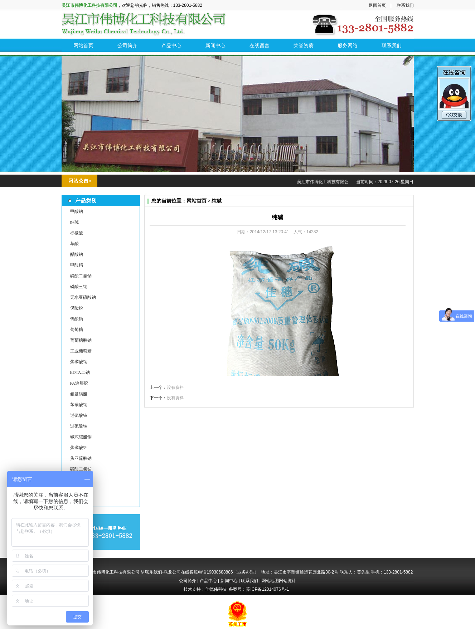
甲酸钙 (76, 265)
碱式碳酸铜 (81, 436)
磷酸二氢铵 (81, 469)
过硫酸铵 (78, 415)
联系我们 (405, 5)
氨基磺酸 (78, 393)
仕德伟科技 (216, 589)
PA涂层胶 (79, 383)
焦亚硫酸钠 (81, 458)
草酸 (74, 243)
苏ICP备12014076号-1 (267, 589)
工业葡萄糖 (81, 350)
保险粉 (76, 308)
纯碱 (74, 222)
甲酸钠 (76, 211)
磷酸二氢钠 (81, 275)
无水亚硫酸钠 (83, 297)
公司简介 (187, 580)
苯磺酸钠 (78, 404)
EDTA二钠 (80, 372)
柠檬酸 (76, 232)
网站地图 (270, 580)
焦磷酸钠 (78, 361)
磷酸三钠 (78, 286)
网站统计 (287, 580)
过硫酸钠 (78, 426)
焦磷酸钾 (78, 447)
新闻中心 (229, 580)
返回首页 (377, 5)
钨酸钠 (76, 318)
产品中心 (208, 580)
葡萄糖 (76, 329)
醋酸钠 (76, 254)
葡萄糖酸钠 (81, 340)
